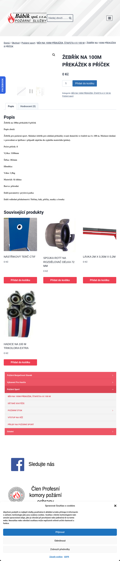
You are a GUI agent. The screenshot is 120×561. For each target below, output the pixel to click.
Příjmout (59, 532)
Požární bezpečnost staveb (61, 375)
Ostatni (61, 431)
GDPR (66, 557)
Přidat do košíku (84, 83)
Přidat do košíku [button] (20, 280)
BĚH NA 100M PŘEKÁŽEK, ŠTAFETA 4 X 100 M (91, 93)
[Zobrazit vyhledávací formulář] (60, 18)
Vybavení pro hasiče (61, 382)
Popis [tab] (11, 106)
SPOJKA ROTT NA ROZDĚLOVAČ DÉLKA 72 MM (58, 262)
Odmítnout (60, 540)
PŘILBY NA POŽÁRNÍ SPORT (21, 424)
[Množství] (67, 83)
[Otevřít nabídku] (109, 18)
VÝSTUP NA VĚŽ (15, 417)
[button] (115, 505)
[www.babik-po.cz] (27, 18)
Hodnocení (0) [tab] (28, 106)
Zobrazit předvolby (60, 549)
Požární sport (67, 96)
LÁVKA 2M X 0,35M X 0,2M (99, 256)
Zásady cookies (55, 557)
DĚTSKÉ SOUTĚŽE (16, 403)
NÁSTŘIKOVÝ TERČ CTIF (19, 256)
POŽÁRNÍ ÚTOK (61, 410)
